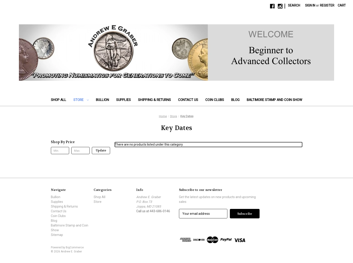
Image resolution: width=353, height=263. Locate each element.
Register (327, 5)
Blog (235, 100)
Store (81, 100)
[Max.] (80, 150)
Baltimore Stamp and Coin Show (274, 100)
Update (101, 150)
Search (294, 5)
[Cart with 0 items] (341, 5)
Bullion (102, 100)
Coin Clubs (214, 100)
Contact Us (188, 100)
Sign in (310, 5)
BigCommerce (75, 247)
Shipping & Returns (154, 100)
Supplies (123, 100)
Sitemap (57, 235)
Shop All (58, 100)
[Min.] (60, 150)
